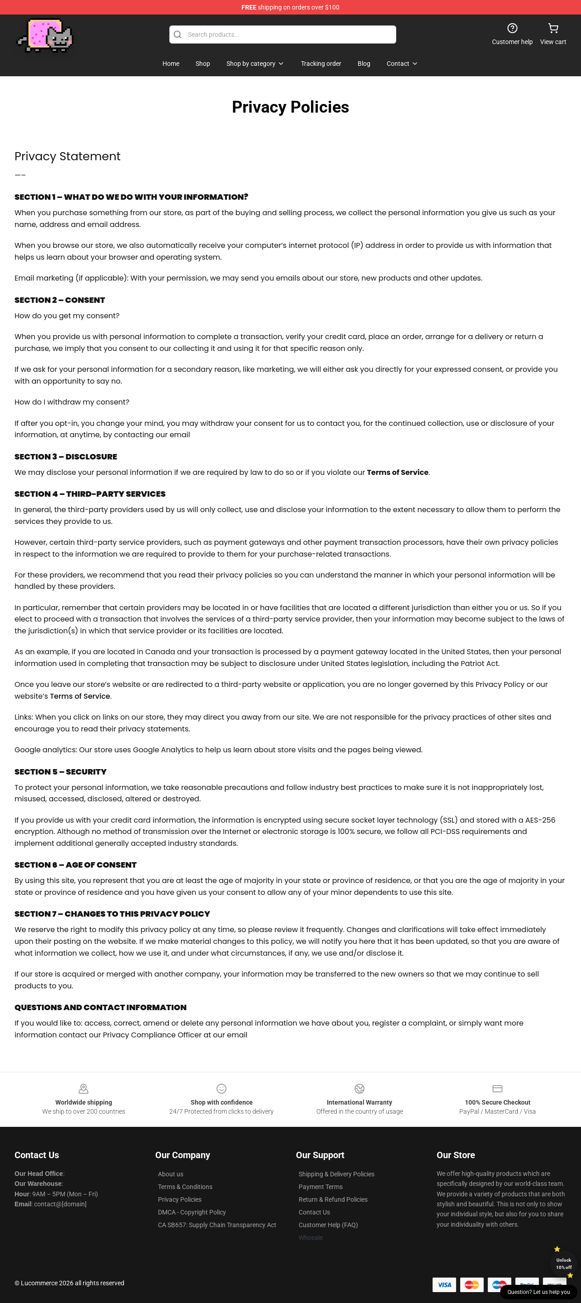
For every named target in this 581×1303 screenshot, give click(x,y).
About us (170, 1174)
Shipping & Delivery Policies (336, 1174)
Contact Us (314, 1212)
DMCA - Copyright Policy (192, 1212)
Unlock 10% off (564, 1264)
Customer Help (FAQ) (328, 1225)
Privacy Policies (180, 1199)
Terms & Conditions (185, 1186)
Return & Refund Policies (333, 1199)
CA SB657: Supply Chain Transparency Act (217, 1225)
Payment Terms (321, 1186)
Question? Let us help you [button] (538, 1292)
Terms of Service (80, 696)
